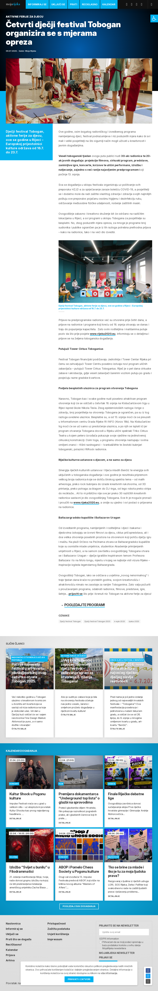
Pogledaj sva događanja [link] (79, 905)
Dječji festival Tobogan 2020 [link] (97, 621)
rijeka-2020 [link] (134, 621)
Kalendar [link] (109, 4)
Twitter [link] (132, 4)
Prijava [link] (10, 953)
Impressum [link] (54, 938)
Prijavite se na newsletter (119, 924)
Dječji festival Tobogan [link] (70, 621)
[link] (154, 18)
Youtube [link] (137, 4)
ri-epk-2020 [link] (119, 621)
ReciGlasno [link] (90, 4)
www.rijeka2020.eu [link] (102, 333)
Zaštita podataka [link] (58, 927)
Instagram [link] (142, 4)
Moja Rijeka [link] (30, 51)
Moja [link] (13, 4)
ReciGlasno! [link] (14, 943)
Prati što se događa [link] (18, 938)
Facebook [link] (128, 4)
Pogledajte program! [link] (84, 605)
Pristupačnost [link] (56, 922)
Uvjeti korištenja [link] (58, 932)
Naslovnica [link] (13, 922)
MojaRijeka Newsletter (116, 951)
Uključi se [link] (58, 4)
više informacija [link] (109, 973)
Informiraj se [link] (37, 4)
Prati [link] (73, 4)
